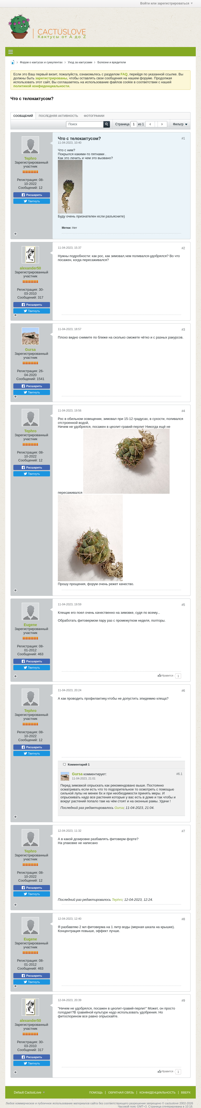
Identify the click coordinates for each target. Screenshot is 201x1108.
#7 (183, 831)
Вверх (186, 1092)
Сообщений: (28, 188)
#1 (183, 138)
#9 (183, 1000)
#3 (183, 329)
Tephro (30, 158)
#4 (183, 411)
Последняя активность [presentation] (58, 115)
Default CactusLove (29, 1092)
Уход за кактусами (80, 62)
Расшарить (31, 195)
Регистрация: (27, 180)
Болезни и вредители (111, 62)
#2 (183, 248)
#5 (183, 605)
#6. (179, 774)
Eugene (30, 625)
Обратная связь (121, 1092)
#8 (183, 919)
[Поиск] (88, 124)
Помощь (96, 1092)
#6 (183, 691)
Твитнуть (32, 201)
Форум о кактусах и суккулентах (41, 62)
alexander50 (30, 268)
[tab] (23, 115)
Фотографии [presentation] (94, 115)
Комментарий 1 (79, 764)
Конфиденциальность (157, 1092)
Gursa (30, 349)
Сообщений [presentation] (23, 115)
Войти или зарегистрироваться (166, 3)
